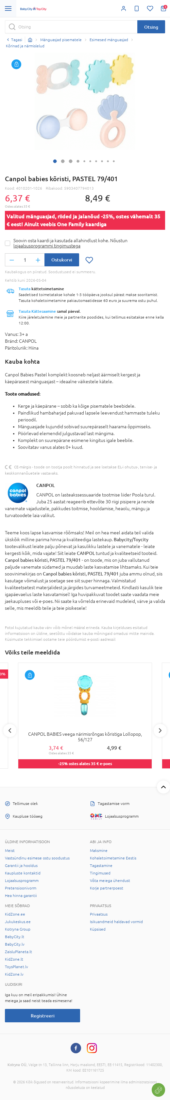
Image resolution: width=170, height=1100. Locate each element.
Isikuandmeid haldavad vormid (116, 921)
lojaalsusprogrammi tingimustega (46, 245)
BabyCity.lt (14, 937)
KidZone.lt (14, 959)
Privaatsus (99, 914)
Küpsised (98, 929)
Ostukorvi (61, 259)
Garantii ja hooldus (21, 865)
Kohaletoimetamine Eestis (113, 858)
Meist (10, 850)
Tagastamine (101, 865)
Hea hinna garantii (21, 895)
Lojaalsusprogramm (22, 880)
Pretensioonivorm (20, 888)
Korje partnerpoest (106, 888)
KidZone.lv (14, 974)
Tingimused (100, 873)
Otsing (151, 27)
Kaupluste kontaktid (23, 873)
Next (160, 730)
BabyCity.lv (15, 944)
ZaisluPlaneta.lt (18, 952)
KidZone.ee (15, 914)
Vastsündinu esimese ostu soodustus (37, 858)
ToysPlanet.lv (16, 967)
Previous (9, 730)
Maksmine (99, 850)
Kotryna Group (17, 929)
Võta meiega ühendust (110, 880)
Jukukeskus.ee (18, 921)
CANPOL (45, 485)
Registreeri (43, 1015)
